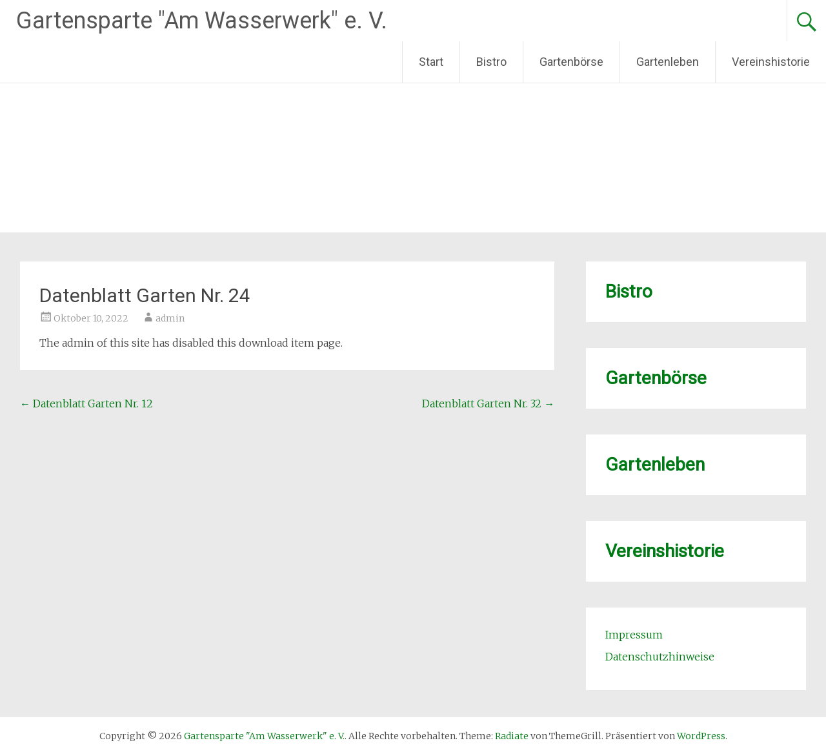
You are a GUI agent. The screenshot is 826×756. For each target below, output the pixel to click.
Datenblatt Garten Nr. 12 (86, 403)
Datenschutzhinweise (659, 656)
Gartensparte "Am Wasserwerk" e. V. (201, 20)
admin (170, 318)
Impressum (634, 634)
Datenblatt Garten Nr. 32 (488, 403)
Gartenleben (667, 61)
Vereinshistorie (771, 61)
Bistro (491, 61)
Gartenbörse (571, 61)
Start (431, 61)
